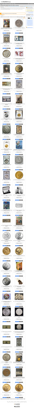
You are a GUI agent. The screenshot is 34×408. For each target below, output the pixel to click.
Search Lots (6, 3)
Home (1, 3)
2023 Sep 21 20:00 (2, 15)
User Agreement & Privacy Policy (23, 401)
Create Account (32, 3)
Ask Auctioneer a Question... (29, 27)
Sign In (29, 3)
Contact (14, 3)
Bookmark (8, 48)
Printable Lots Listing (30, 25)
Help (12, 3)
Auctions (3, 3)
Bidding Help (18, 401)
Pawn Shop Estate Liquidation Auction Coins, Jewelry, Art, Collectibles (9, 4)
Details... (4, 48)
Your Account (9, 3)
